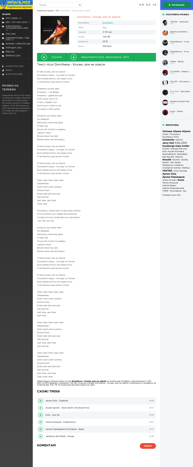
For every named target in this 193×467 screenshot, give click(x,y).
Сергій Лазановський (173, 188)
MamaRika (182, 154)
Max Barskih (168, 157)
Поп (105, 27)
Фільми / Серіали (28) (16, 44)
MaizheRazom (169, 154)
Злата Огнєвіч (169, 180)
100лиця (167, 131)
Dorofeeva (108, 23)
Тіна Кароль (175, 191)
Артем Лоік (169, 174)
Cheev (165, 134)
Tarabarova (167, 165)
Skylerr (165, 162)
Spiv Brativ (175, 162)
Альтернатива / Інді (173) (15, 39)
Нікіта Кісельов (170, 183)
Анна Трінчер (180, 171)
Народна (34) (11, 48)
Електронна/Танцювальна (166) (15, 28)
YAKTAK (167, 171)
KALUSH (181, 143)
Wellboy (186, 168)
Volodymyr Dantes (171, 168)
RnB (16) (8, 52)
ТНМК (165, 191)
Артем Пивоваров (173, 177)
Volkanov (179, 165)
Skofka (184, 160)
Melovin (179, 157)
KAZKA (166, 149)
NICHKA (176, 160)
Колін (181, 180)
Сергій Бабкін (169, 185)
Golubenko (168, 140)
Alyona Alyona (181, 131)
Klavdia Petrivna (179, 149)
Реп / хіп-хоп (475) (16, 22)
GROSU (179, 140)
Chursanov (174, 134)
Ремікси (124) (11, 56)
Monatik (166, 160)
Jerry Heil (168, 143)
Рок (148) (9, 34)
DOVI (176, 137)
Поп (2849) (12, 18)
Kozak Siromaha (176, 151)
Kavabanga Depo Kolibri (175, 146)
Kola (164, 151)
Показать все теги (171, 195)
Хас (184, 191)
